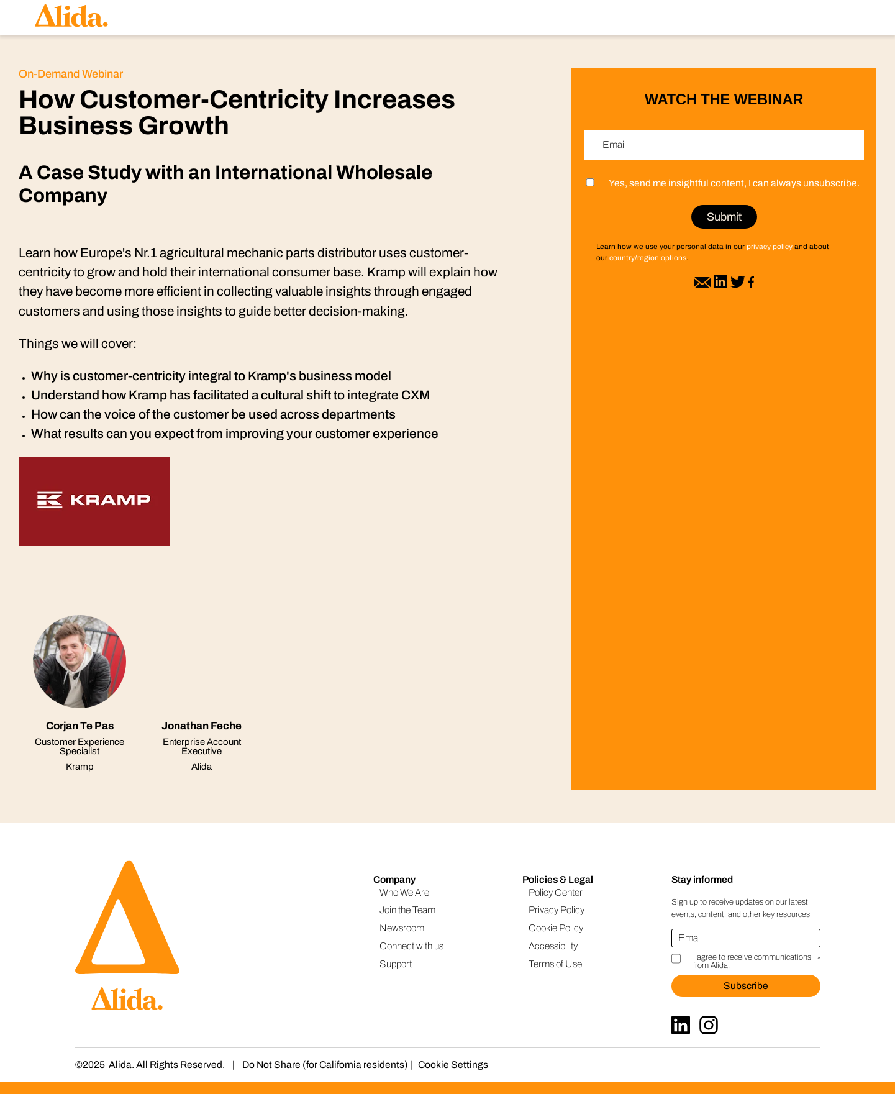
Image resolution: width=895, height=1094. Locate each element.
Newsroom (401, 928)
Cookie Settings (453, 1064)
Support (395, 964)
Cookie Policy (556, 928)
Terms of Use (555, 964)
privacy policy (770, 246)
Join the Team (407, 910)
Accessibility (553, 946)
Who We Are (404, 892)
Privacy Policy (556, 910)
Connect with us (411, 946)
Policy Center (556, 892)
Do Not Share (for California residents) (325, 1064)
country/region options (647, 257)
